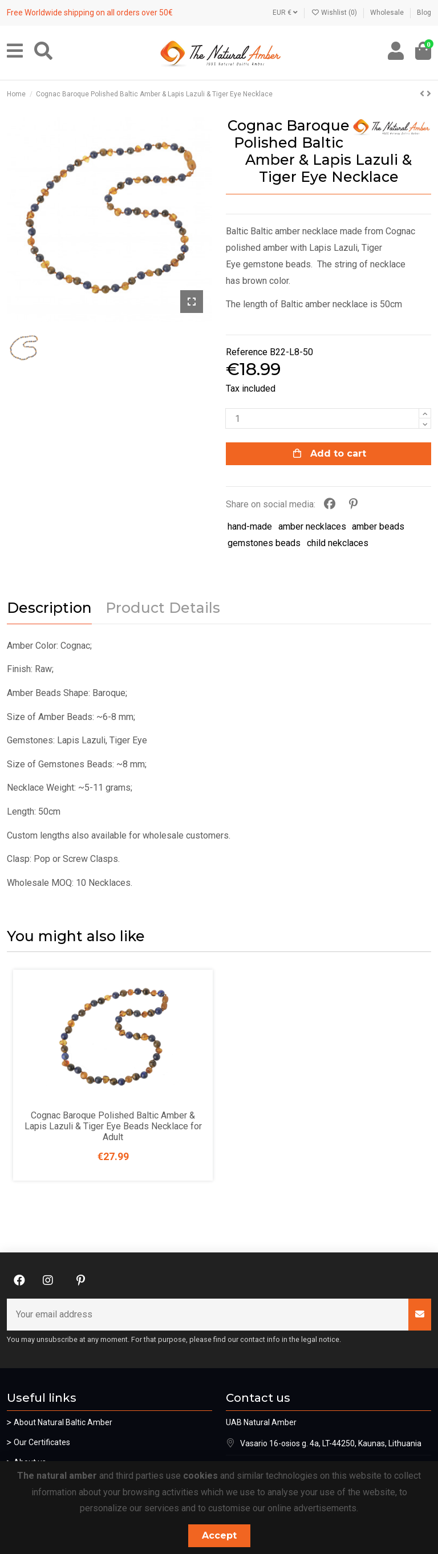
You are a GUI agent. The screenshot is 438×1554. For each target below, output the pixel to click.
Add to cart (328, 453)
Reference (246, 352)
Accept (219, 1535)
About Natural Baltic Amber (63, 1422)
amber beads (378, 526)
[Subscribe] (419, 1315)
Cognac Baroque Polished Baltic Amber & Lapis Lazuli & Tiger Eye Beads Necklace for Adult (113, 1126)
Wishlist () (335, 13)
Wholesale (387, 13)
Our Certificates (42, 1442)
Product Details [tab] (163, 608)
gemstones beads (264, 543)
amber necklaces (312, 526)
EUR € (285, 13)
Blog (424, 13)
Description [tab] (49, 608)
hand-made (250, 526)
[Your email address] (208, 1315)
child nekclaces (337, 543)
